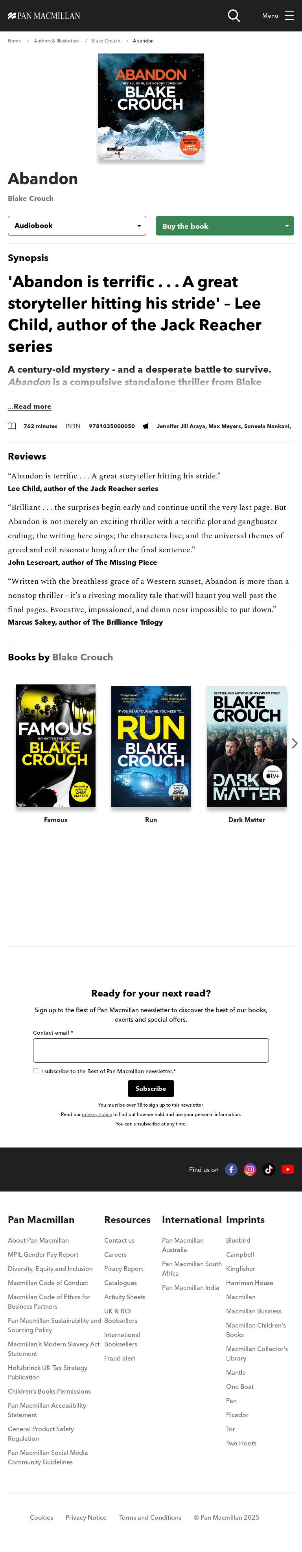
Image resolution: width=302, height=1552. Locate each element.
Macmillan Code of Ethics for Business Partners (49, 1301)
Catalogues (120, 1283)
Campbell (240, 1254)
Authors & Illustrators (56, 41)
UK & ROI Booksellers (120, 1315)
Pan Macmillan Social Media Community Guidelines (48, 1457)
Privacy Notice (86, 1517)
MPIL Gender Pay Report (43, 1254)
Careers (115, 1254)
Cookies (41, 1517)
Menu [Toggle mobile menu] (278, 16)
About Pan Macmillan (38, 1240)
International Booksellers (122, 1339)
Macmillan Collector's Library (257, 1353)
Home (14, 41)
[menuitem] (56, 1243)
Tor (230, 1429)
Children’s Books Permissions (49, 1391)
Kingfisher (240, 1268)
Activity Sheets (124, 1297)
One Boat (240, 1386)
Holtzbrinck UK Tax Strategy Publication (47, 1372)
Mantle (236, 1372)
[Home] (44, 15)
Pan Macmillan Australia (183, 1245)
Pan (231, 1401)
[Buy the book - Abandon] (225, 225)
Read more (33, 406)
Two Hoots (241, 1443)
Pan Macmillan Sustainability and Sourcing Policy (54, 1325)
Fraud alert (119, 1358)
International (192, 1219)
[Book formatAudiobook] (70, 225)
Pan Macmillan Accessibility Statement (47, 1410)
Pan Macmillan (41, 1219)
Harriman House (249, 1283)
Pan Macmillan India (190, 1287)
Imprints (245, 1219)
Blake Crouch (105, 41)
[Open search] (234, 15)
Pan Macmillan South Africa (192, 1268)
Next (295, 743)
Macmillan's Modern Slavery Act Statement (53, 1348)
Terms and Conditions (150, 1517)
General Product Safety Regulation (41, 1433)
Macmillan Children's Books (256, 1330)
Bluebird (238, 1240)
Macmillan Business (254, 1311)
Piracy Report (123, 1268)
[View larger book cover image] (151, 106)
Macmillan (241, 1297)
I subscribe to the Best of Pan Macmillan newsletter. (104, 1071)
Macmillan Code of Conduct (48, 1283)
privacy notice (97, 1114)
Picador (237, 1415)
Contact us (119, 1240)
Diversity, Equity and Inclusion (50, 1268)
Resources (127, 1219)
